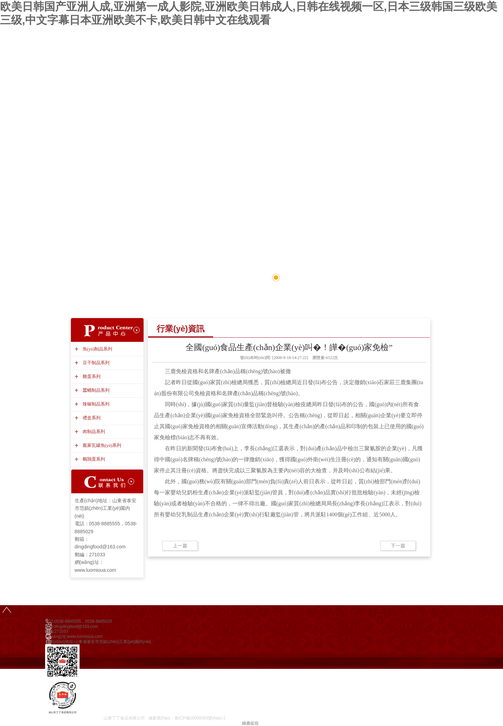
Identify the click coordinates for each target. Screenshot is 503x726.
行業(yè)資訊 (181, 328)
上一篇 (180, 545)
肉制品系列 (93, 431)
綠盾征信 (250, 723)
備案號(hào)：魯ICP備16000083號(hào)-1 (187, 718)
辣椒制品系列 (95, 404)
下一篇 (398, 545)
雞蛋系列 (91, 376)
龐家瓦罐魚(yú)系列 (101, 445)
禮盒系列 (91, 417)
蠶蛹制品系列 (95, 390)
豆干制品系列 (95, 362)
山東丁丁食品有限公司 (124, 718)
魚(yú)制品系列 (97, 348)
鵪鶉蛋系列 (93, 459)
